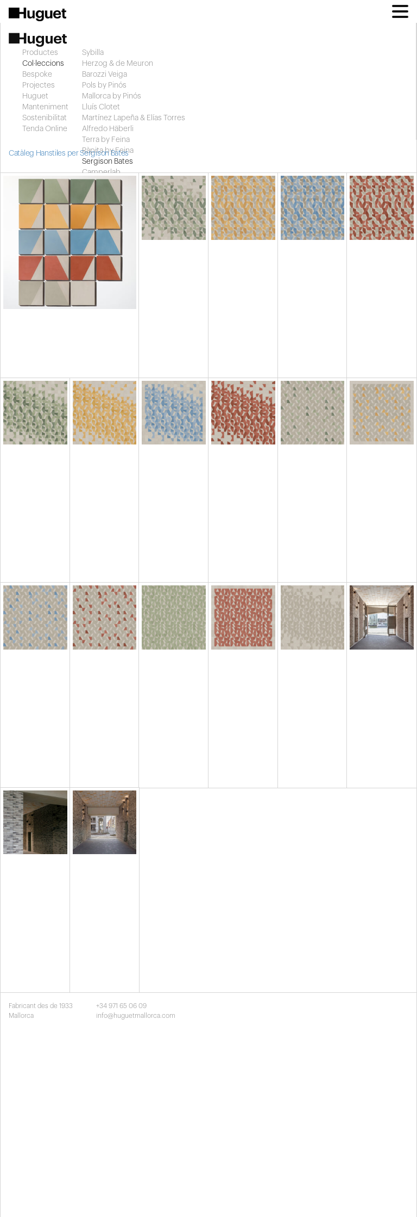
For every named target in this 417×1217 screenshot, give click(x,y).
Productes (40, 53)
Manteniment (45, 107)
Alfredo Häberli (108, 129)
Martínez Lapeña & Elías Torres (133, 118)
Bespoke (37, 74)
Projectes (38, 85)
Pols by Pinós (104, 85)
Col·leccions (43, 63)
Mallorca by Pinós (111, 96)
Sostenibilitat (44, 118)
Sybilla (93, 53)
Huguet (35, 96)
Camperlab (101, 172)
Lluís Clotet (101, 107)
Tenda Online (44, 129)
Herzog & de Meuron (117, 63)
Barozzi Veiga (104, 74)
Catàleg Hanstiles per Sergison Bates (69, 153)
